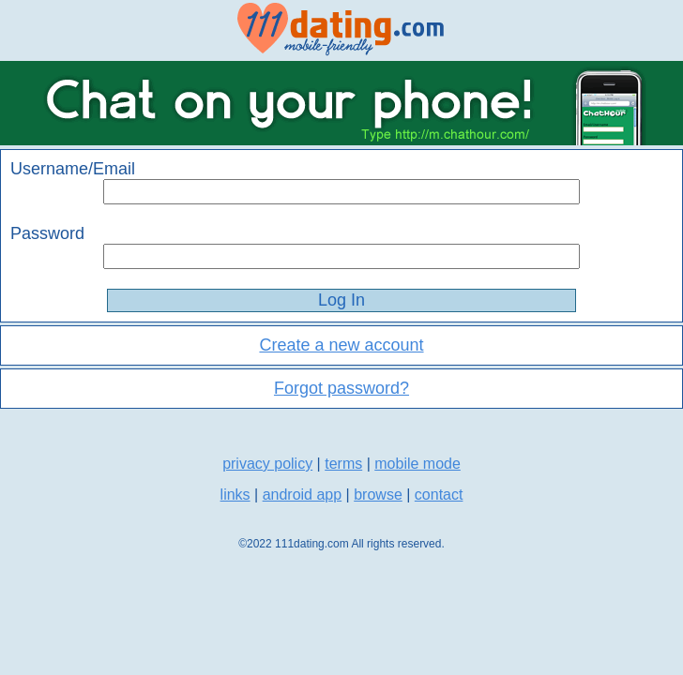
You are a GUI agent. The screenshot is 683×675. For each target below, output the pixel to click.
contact (439, 494)
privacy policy (267, 464)
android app (302, 494)
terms (343, 464)
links (235, 494)
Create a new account (341, 345)
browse (378, 494)
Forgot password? (341, 388)
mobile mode (417, 464)
